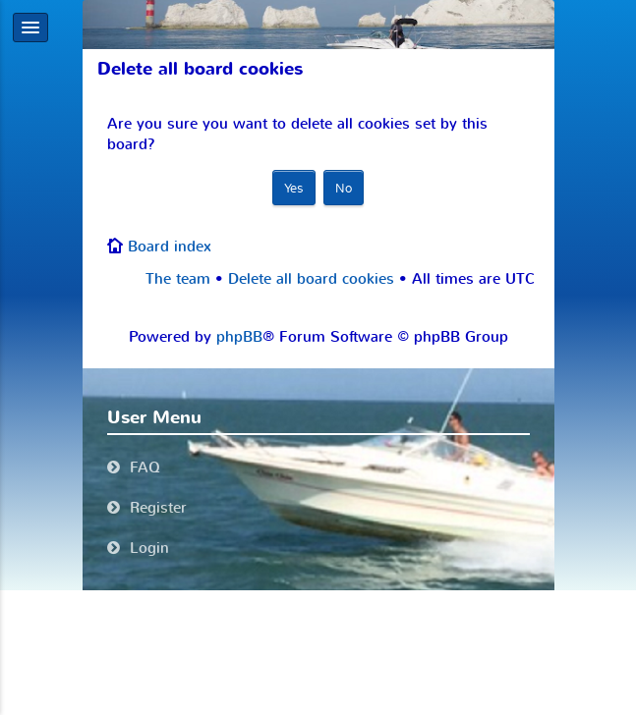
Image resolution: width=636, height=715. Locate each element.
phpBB (239, 337)
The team (177, 279)
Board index (169, 246)
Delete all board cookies (311, 279)
